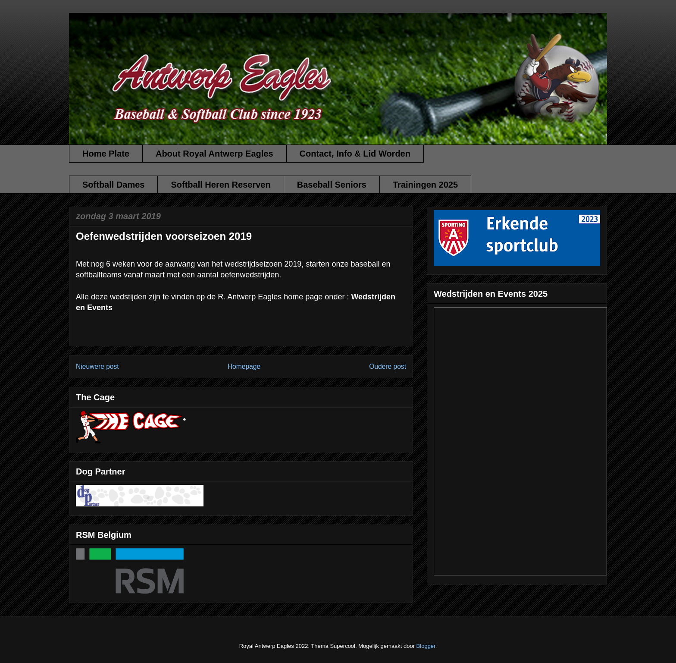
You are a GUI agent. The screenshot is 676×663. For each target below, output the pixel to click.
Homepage (244, 366)
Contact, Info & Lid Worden (355, 153)
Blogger (425, 646)
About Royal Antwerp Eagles (214, 153)
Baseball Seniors (331, 184)
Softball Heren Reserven (220, 184)
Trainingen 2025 (425, 184)
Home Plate (105, 153)
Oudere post (387, 366)
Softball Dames (113, 184)
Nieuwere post (97, 366)
